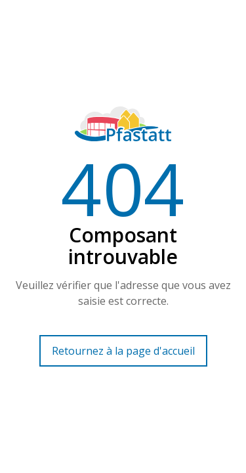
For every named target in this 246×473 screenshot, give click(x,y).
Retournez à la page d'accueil (123, 351)
